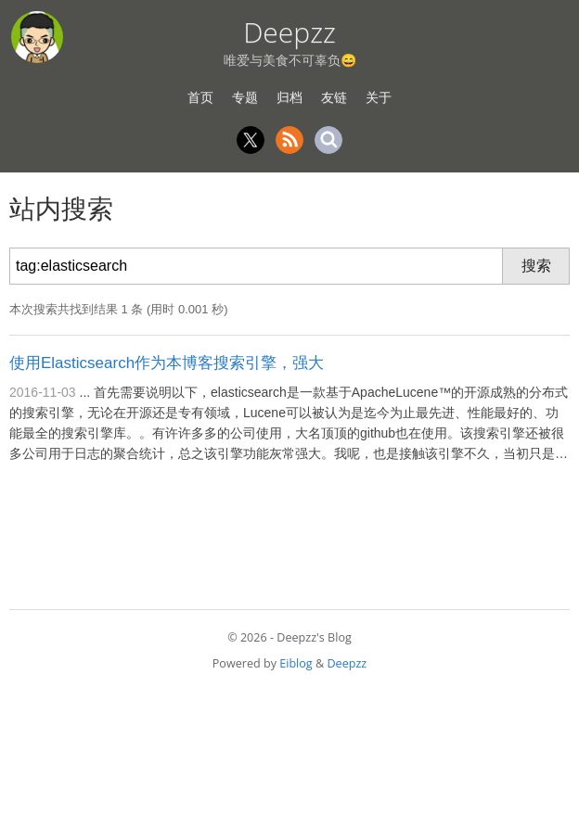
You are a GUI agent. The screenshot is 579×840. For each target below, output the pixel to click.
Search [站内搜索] (328, 140)
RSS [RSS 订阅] (289, 140)
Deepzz (289, 32)
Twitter (250, 140)
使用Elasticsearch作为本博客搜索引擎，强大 (166, 363)
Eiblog (295, 663)
